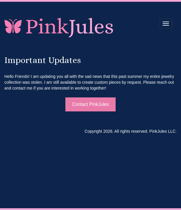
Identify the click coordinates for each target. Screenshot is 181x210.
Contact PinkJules (90, 104)
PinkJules (59, 27)
